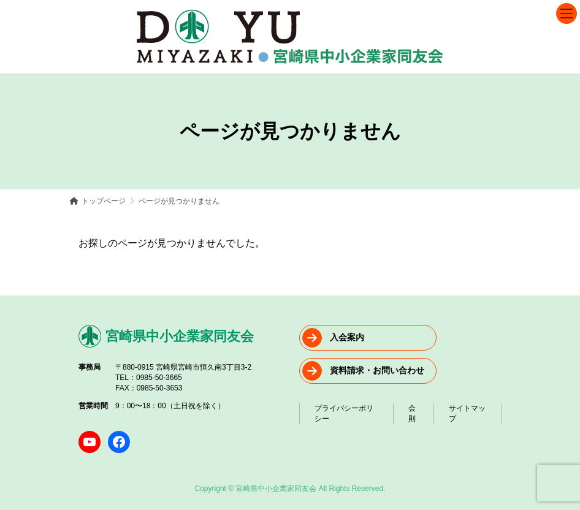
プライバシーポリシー (344, 413)
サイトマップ (467, 413)
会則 (412, 413)
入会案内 (347, 337)
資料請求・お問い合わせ (377, 370)
